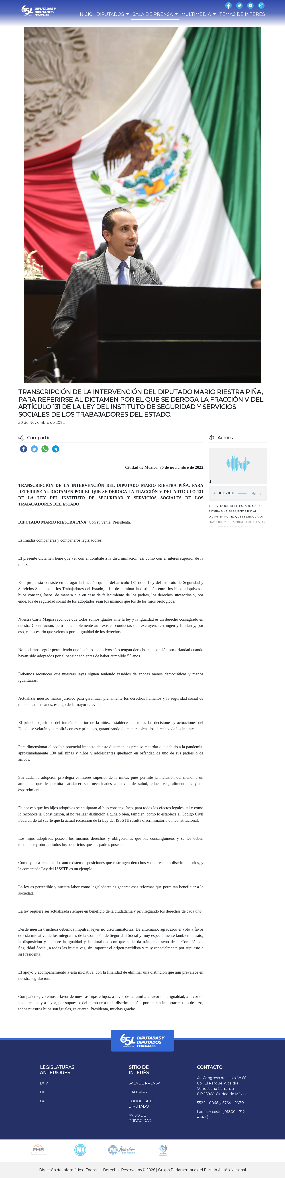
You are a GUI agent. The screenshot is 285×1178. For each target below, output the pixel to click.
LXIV (44, 1083)
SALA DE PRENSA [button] (153, 14)
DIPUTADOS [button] (110, 14)
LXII (43, 1101)
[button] (238, 515)
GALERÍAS (138, 1092)
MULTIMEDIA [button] (196, 14)
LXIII (44, 1092)
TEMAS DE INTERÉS (242, 14)
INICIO (85, 14)
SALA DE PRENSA (144, 1083)
